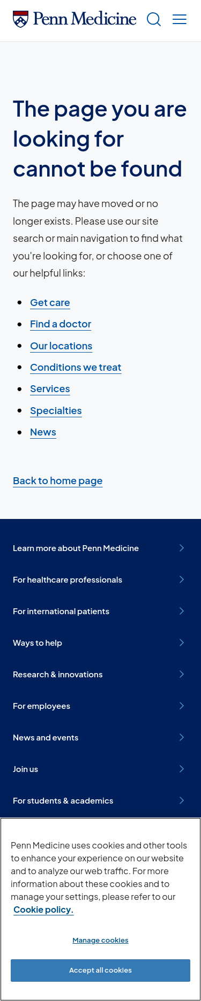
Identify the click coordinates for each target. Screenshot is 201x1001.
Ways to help (100, 642)
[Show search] (151, 20)
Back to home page (57, 480)
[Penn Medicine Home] (74, 24)
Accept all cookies (100, 970)
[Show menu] (177, 20)
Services (50, 388)
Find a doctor (60, 323)
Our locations (61, 345)
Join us (100, 768)
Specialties (56, 410)
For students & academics (100, 800)
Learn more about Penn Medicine (100, 547)
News (43, 431)
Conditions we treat (76, 367)
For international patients (100, 611)
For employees (100, 705)
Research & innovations (100, 674)
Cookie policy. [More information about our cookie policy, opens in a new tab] (43, 909)
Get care (50, 302)
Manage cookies (100, 940)
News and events (100, 737)
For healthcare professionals (100, 579)
